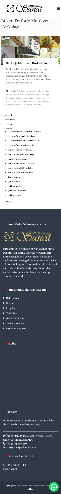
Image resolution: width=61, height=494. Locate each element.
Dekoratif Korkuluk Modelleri (21, 136)
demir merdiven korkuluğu (36, 91)
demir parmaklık (13, 94)
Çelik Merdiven (14, 195)
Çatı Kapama (14, 181)
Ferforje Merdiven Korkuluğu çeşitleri (23, 98)
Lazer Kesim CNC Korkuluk (20, 168)
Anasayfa (9, 115)
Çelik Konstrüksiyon (17, 190)
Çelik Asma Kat (15, 186)
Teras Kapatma (15, 177)
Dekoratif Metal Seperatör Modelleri (24, 131)
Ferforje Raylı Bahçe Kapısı (20, 172)
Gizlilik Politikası (15, 318)
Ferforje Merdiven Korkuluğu (26, 63)
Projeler (8, 124)
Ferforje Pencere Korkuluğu (21, 163)
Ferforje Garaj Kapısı (17, 159)
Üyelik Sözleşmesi (16, 328)
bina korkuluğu (16, 91)
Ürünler (8, 128)
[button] (54, 487)
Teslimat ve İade (15, 323)
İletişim (8, 201)
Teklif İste (11, 313)
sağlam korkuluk (33, 104)
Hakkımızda (10, 119)
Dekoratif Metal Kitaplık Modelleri (23, 140)
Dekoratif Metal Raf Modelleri (21, 145)
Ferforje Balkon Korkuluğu (20, 150)
